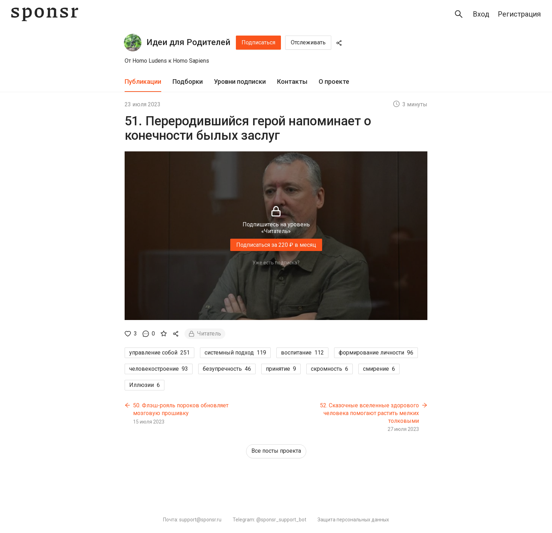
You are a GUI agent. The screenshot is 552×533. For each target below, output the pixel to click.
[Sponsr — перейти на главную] (44, 14)
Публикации (143, 81)
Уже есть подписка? (276, 262)
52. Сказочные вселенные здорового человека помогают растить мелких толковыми (369, 413)
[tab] (143, 81)
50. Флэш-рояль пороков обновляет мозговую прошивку (180, 409)
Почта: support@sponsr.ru (192, 519)
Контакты (292, 81)
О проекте (334, 81)
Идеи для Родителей (188, 42)
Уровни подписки (240, 81)
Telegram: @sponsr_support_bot (269, 519)
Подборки (187, 81)
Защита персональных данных (353, 519)
